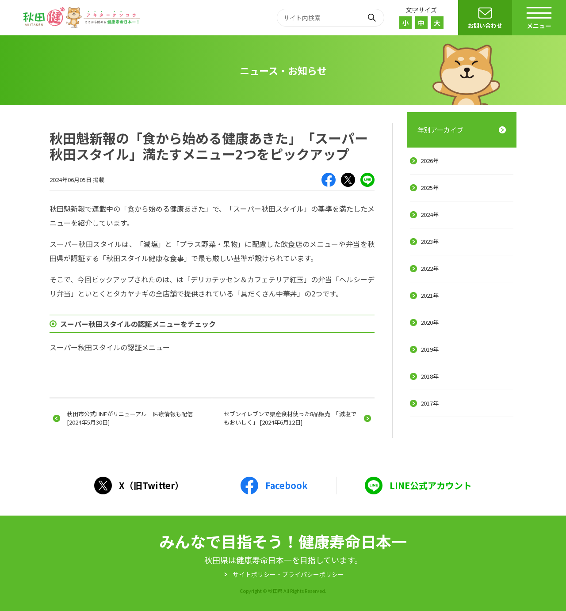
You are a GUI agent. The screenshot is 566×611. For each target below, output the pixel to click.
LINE (367, 180)
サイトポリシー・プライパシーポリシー (288, 574)
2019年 (430, 349)
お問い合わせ (485, 25)
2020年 (430, 322)
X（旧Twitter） (348, 180)
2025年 (430, 187)
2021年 (430, 295)
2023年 (430, 241)
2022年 (430, 268)
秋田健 (83, 17)
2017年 (430, 403)
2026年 (430, 160)
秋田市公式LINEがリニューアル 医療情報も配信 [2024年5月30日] (130, 418)
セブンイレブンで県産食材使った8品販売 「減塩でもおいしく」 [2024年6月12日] (290, 418)
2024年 (430, 214)
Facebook (328, 180)
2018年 (430, 376)
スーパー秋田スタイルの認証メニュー (110, 347)
